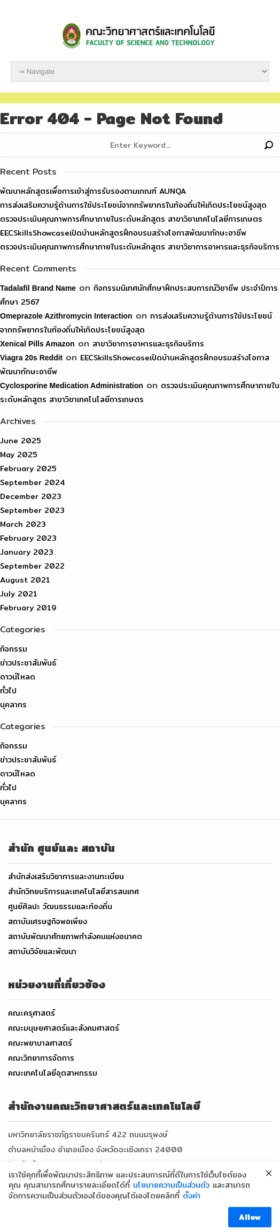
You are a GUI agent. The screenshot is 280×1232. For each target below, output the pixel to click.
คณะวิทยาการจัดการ (41, 1058)
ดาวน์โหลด (17, 677)
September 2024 (32, 482)
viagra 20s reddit (31, 357)
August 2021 (25, 580)
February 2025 (28, 468)
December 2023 (30, 496)
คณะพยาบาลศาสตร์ (40, 1043)
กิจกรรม (13, 649)
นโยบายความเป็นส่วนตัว (171, 1201)
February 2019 (28, 608)
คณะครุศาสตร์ (31, 1013)
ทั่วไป (8, 691)
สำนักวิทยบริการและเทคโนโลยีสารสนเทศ (73, 891)
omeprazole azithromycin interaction (66, 316)
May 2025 (18, 454)
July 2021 (18, 594)
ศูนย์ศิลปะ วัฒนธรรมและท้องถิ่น (60, 906)
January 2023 (26, 552)
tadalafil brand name (38, 288)
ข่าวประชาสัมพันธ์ (28, 663)
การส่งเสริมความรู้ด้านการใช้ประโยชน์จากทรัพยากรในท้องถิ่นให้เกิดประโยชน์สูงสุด (133, 205)
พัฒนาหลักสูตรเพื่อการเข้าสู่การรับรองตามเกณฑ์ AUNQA (93, 191)
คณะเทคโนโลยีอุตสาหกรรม (52, 1073)
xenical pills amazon (37, 343)
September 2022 (32, 566)
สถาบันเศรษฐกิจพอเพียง (47, 921)
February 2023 (28, 538)
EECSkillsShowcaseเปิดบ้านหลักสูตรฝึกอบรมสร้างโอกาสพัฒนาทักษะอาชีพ (123, 233)
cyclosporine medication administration (71, 385)
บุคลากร (13, 705)
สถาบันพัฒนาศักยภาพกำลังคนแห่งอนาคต (75, 936)
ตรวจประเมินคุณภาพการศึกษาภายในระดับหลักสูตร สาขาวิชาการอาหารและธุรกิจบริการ (139, 247)
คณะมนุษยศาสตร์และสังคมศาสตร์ (63, 1028)
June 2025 (20, 441)
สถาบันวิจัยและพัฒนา (42, 951)
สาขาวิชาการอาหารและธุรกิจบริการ (148, 344)
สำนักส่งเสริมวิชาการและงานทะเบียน (66, 876)
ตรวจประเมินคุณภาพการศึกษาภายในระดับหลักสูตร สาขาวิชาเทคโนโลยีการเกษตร (131, 219)
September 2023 (32, 510)
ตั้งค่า (191, 1211)
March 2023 (23, 524)
